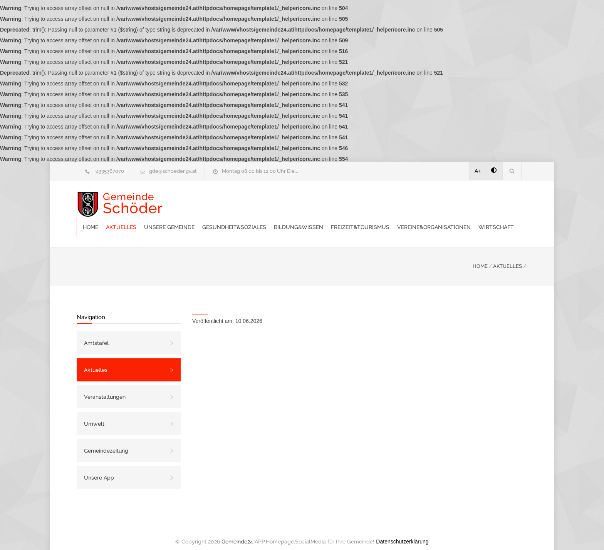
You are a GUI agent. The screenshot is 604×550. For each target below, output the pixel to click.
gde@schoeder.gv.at (173, 171)
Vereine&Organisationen (227, 219)
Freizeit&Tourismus (468, 200)
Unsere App (99, 470)
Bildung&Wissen (406, 200)
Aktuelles (229, 200)
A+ (478, 171)
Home (198, 200)
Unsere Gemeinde (277, 200)
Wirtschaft (289, 219)
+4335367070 (109, 171)
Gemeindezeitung (106, 443)
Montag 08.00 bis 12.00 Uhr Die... (260, 171)
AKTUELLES (507, 258)
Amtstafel (96, 335)
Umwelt (94, 416)
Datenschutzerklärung (402, 534)
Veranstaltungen (105, 389)
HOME (480, 258)
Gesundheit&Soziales (342, 200)
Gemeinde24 (237, 534)
